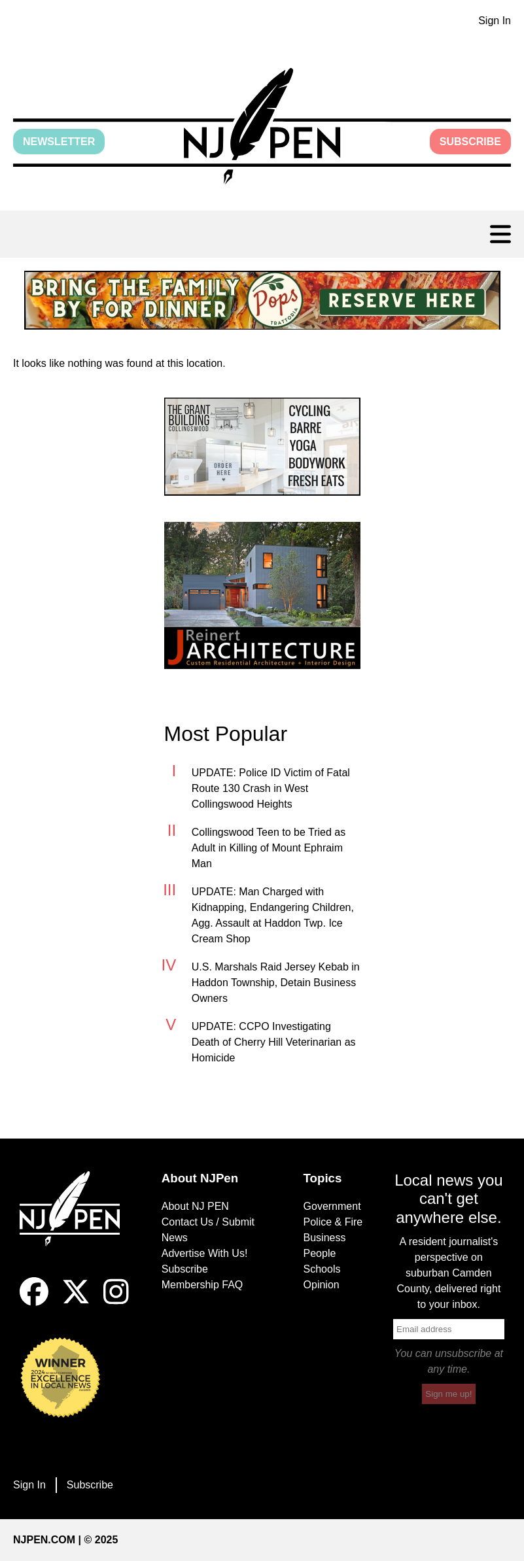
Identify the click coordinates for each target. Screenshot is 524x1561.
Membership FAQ (202, 1284)
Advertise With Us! (205, 1253)
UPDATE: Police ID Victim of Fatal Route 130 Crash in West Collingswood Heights (271, 788)
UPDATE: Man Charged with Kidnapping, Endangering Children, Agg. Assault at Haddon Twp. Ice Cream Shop (273, 915)
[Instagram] (116, 1302)
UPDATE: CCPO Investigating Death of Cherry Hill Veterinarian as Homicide (274, 1042)
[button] (262, 126)
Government (332, 1206)
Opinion (322, 1284)
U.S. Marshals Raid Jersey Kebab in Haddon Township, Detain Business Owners (276, 982)
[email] (448, 1329)
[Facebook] (34, 1302)
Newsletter (59, 141)
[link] (262, 300)
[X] (75, 1302)
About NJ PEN (195, 1206)
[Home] (75, 1224)
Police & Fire (333, 1221)
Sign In (494, 20)
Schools (322, 1269)
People (320, 1253)
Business (325, 1237)
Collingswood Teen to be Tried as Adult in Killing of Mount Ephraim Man (268, 848)
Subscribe (470, 141)
